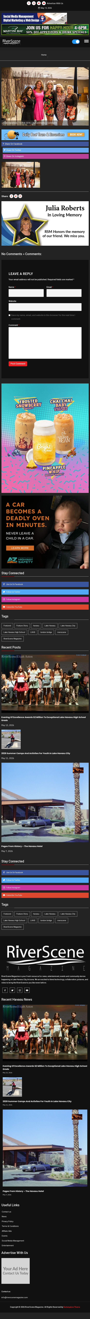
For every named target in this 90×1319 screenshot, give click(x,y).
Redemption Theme (72, 1307)
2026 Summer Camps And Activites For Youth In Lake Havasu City (35, 753)
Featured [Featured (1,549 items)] (7, 626)
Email (50, 287)
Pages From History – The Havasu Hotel (22, 846)
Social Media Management (13, 1241)
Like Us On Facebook (14, 584)
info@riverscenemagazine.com (14, 1297)
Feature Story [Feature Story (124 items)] (22, 626)
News (4, 1216)
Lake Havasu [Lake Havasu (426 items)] (50, 626)
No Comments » (40, 123)
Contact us (6, 1212)
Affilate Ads (7, 1231)
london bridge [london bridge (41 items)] (46, 632)
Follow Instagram (13, 599)
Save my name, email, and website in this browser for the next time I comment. (43, 317)
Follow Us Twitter (13, 592)
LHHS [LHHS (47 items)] (32, 632)
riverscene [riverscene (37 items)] (61, 632)
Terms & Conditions (10, 1226)
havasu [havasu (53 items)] (36, 626)
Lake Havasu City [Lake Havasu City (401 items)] (68, 626)
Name (12, 287)
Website (12, 301)
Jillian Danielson (9, 123)
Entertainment (8, 1245)
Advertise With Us (55, 3)
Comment (14, 325)
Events (4, 1236)
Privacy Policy (7, 1221)
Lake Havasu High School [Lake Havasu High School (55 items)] (14, 632)
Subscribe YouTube (14, 607)
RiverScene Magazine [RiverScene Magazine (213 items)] (13, 639)
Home (44, 55)
